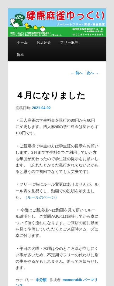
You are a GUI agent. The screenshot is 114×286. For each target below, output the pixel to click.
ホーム (22, 42)
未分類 (41, 280)
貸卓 (20, 54)
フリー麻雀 (69, 42)
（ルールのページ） (41, 197)
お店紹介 (43, 42)
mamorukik (72, 280)
